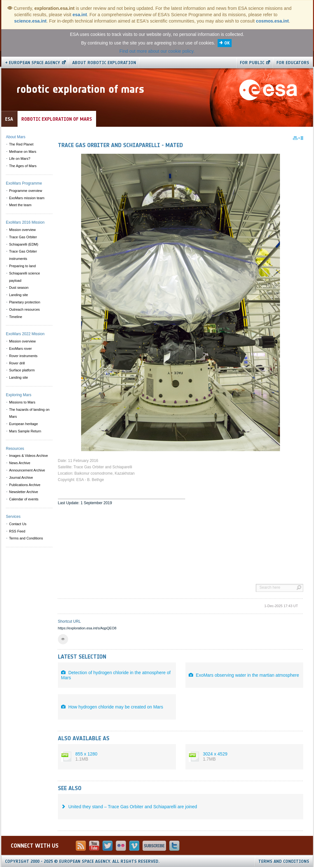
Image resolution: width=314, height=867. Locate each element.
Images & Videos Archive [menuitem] (28, 455)
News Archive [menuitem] (20, 463)
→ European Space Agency (32, 62)
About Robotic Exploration (104, 62)
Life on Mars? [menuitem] (20, 158)
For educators (292, 62)
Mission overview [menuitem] (22, 230)
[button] (63, 639)
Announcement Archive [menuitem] (27, 470)
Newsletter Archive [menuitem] (23, 492)
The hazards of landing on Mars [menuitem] (29, 413)
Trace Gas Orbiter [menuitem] (23, 237)
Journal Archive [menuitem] (21, 477)
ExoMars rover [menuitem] (20, 348)
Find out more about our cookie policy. (156, 51)
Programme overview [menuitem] (25, 191)
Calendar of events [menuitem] (23, 499)
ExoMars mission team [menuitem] (27, 198)
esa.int (80, 14)
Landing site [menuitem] (18, 295)
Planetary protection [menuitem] (24, 302)
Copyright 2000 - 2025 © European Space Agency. (82, 861)
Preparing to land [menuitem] (22, 266)
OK (227, 43)
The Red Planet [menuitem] (21, 144)
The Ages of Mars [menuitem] (23, 166)
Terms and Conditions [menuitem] (26, 538)
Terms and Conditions (283, 861)
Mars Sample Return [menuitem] (25, 431)
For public (252, 62)
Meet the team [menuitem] (20, 205)
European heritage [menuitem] (23, 424)
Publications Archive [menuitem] (24, 485)
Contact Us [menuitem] (17, 524)
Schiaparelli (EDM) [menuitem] (23, 244)
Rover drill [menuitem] (17, 363)
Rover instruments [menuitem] (23, 356)
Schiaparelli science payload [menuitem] (24, 276)
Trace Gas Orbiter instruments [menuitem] (23, 255)
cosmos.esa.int (272, 21)
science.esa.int (30, 21)
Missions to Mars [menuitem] (22, 402)
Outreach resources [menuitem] (24, 309)
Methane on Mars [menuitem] (23, 151)
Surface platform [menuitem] (22, 370)
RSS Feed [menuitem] (17, 531)
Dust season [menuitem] (19, 287)
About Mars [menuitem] (15, 137)
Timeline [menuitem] (15, 317)
